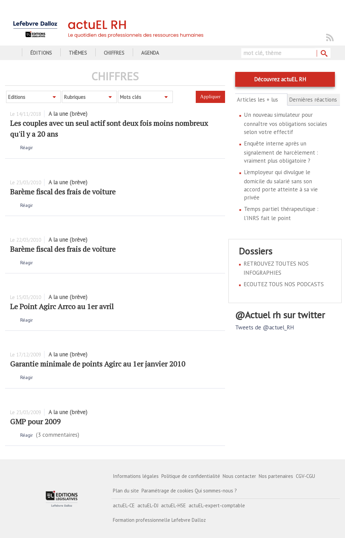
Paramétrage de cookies (167, 490)
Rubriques (75, 97)
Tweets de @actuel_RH (264, 327)
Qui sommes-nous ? (216, 490)
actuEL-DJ (147, 505)
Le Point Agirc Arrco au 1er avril (62, 306)
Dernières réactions (313, 99)
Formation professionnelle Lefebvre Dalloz (159, 520)
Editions (16, 97)
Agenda (150, 53)
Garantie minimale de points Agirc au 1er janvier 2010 (97, 364)
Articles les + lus (261, 100)
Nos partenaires (276, 476)
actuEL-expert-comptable (217, 505)
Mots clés (130, 97)
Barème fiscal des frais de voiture (63, 191)
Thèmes (78, 53)
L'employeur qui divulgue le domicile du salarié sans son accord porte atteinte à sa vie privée (281, 184)
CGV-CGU (305, 476)
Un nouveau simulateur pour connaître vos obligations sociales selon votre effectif (285, 123)
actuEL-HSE (173, 505)
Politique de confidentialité (190, 476)
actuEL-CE (124, 505)
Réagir (26, 147)
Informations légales (136, 476)
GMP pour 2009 (35, 421)
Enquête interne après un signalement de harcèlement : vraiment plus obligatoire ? (281, 152)
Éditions (41, 53)
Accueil (12, 53)
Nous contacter (239, 476)
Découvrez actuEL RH (280, 79)
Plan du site (126, 490)
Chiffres (114, 53)
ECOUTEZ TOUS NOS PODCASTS (284, 284)
